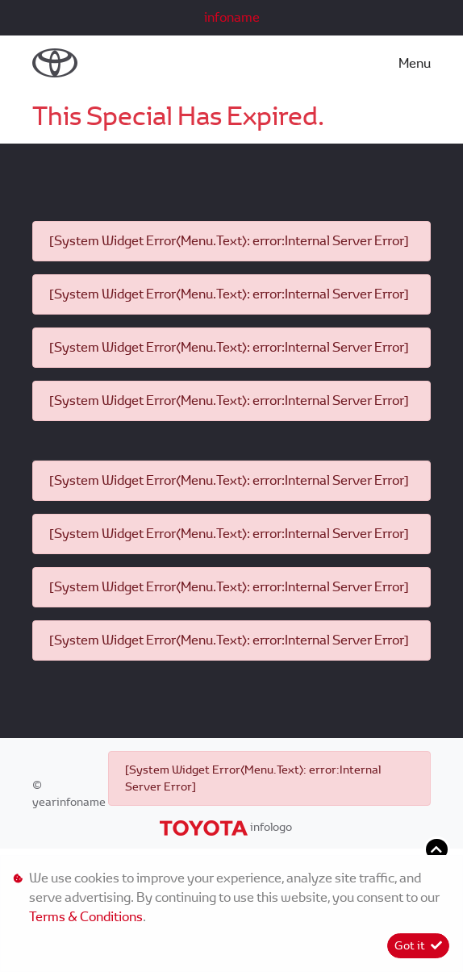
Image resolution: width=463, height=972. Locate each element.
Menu (414, 63)
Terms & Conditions (86, 916)
